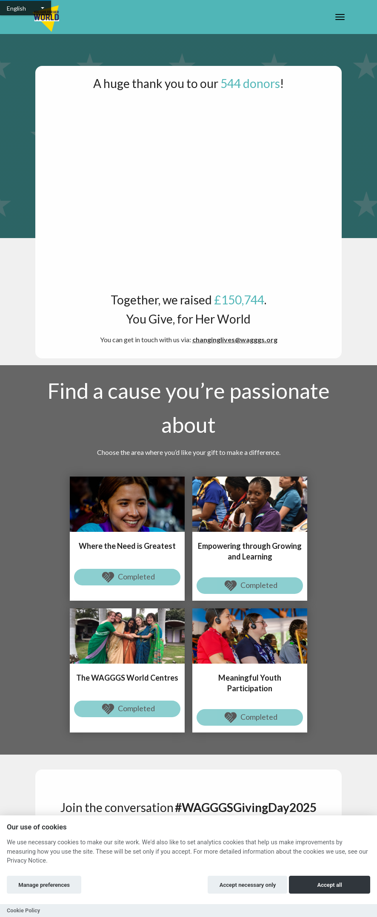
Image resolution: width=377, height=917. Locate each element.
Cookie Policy (23, 910)
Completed (127, 577)
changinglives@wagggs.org (234, 339)
